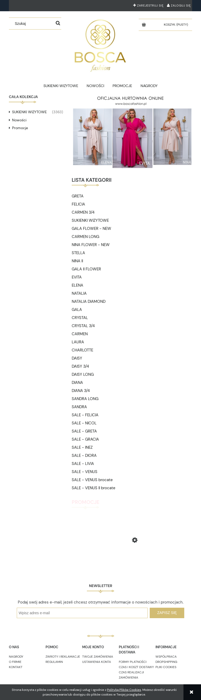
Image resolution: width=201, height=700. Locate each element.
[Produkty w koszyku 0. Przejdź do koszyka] (176, 24)
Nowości (19, 120)
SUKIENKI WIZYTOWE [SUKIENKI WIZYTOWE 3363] (29, 112)
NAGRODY (16, 657)
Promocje (20, 128)
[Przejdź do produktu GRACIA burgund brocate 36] (132, 558)
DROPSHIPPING (166, 662)
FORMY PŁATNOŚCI (133, 662)
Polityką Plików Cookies (124, 690)
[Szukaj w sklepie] (33, 23)
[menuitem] (61, 85)
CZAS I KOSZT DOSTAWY (136, 667)
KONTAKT (16, 667)
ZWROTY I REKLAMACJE (63, 657)
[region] (132, 131)
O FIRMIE (15, 662)
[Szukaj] (58, 24)
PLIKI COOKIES (165, 667)
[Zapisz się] (167, 613)
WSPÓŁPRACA (166, 657)
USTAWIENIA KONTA (96, 662)
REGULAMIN (54, 662)
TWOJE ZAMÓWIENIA (97, 657)
